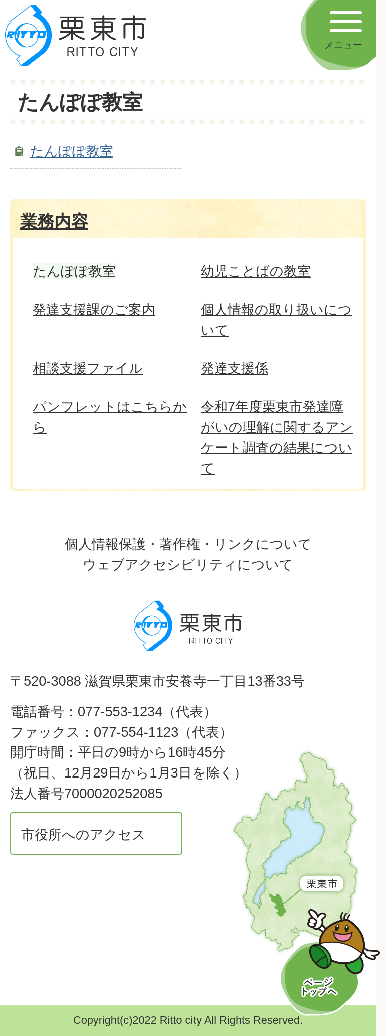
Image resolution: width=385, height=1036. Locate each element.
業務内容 (54, 221)
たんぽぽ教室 (71, 151)
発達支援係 (234, 368)
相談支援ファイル (88, 368)
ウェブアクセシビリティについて (188, 564)
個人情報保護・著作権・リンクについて (188, 544)
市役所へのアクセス (83, 834)
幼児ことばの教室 (256, 271)
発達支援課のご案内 (94, 309)
